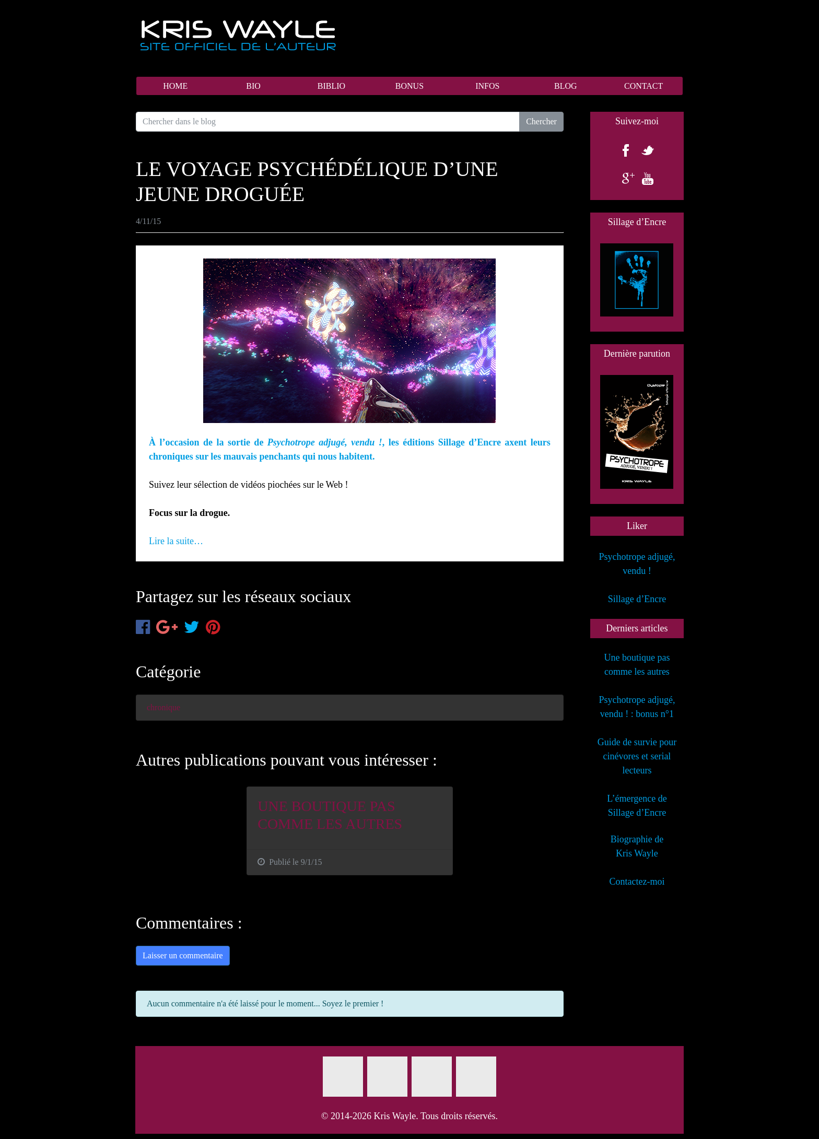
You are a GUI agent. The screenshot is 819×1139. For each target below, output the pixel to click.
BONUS (409, 85)
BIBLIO (331, 85)
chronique (163, 707)
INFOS (487, 85)
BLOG (565, 85)
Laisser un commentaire (183, 955)
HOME (175, 85)
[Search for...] (328, 122)
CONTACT (643, 85)
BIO (253, 85)
